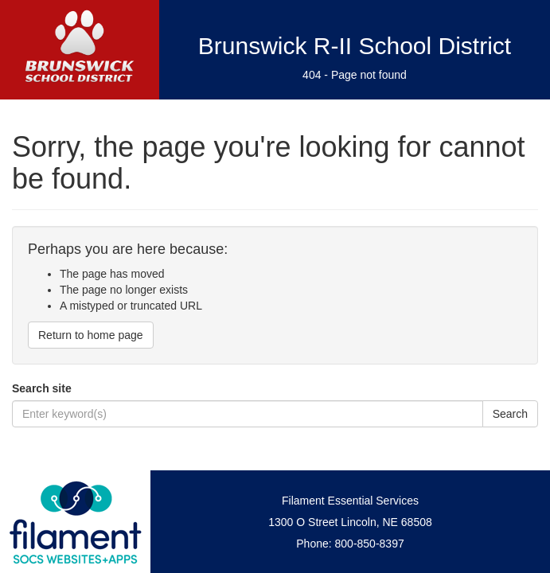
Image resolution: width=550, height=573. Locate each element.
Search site (42, 388)
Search (510, 413)
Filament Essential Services (350, 500)
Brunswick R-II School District (354, 46)
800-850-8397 (369, 543)
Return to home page (90, 335)
